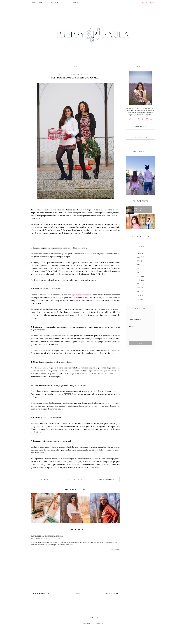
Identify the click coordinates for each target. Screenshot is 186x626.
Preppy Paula (100, 623)
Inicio (77, 593)
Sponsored (110, 479)
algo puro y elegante (80, 294)
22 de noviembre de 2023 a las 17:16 (46, 539)
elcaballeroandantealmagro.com (47, 536)
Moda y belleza (57, 3)
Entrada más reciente (40, 594)
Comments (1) (46, 479)
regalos (102, 479)
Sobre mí (43, 3)
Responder (115, 550)
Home (34, 3)
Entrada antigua (112, 594)
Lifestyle (73, 3)
